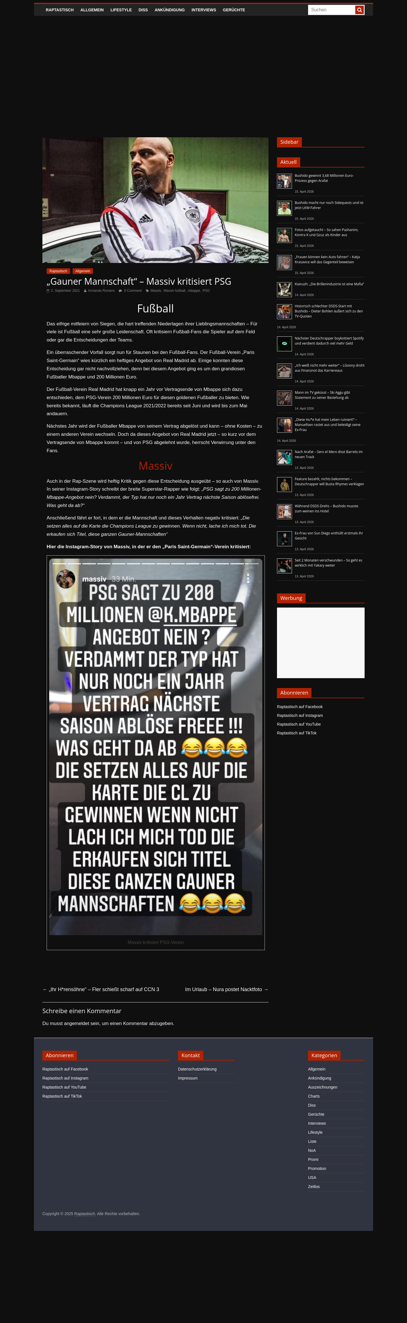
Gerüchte (234, 10)
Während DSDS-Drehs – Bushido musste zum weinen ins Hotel (326, 508)
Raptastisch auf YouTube (299, 724)
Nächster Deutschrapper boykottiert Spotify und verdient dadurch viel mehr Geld (329, 341)
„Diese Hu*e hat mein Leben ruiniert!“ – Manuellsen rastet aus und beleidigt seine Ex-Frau (327, 424)
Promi (313, 1159)
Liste (312, 1141)
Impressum (188, 1078)
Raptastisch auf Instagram (300, 715)
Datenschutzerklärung (197, 1069)
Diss (143, 10)
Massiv (156, 291)
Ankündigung (170, 10)
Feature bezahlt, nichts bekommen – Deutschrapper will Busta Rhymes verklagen (329, 481)
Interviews (204, 10)
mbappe (194, 291)
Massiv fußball (174, 291)
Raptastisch (60, 10)
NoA (312, 1150)
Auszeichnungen (322, 1087)
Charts (314, 1096)
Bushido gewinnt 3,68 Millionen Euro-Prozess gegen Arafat (324, 178)
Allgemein (92, 10)
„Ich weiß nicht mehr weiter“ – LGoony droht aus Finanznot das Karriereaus (330, 368)
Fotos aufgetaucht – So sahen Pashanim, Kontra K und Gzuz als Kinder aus (326, 232)
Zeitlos (314, 1186)
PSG (206, 291)
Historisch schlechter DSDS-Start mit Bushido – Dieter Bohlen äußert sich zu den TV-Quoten (329, 311)
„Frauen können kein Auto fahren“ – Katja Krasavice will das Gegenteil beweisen (327, 259)
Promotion (317, 1168)
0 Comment (130, 291)
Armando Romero (101, 291)
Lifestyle (121, 10)
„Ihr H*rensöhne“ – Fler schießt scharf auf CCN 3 (100, 989)
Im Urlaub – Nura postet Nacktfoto (227, 989)
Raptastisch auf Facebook (300, 706)
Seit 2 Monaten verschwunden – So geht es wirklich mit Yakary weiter (328, 563)
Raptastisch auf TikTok (297, 733)
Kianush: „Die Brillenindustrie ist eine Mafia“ (329, 284)
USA (312, 1177)
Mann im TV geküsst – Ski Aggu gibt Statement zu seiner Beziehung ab (322, 395)
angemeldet (76, 1023)
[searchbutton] (359, 10)
